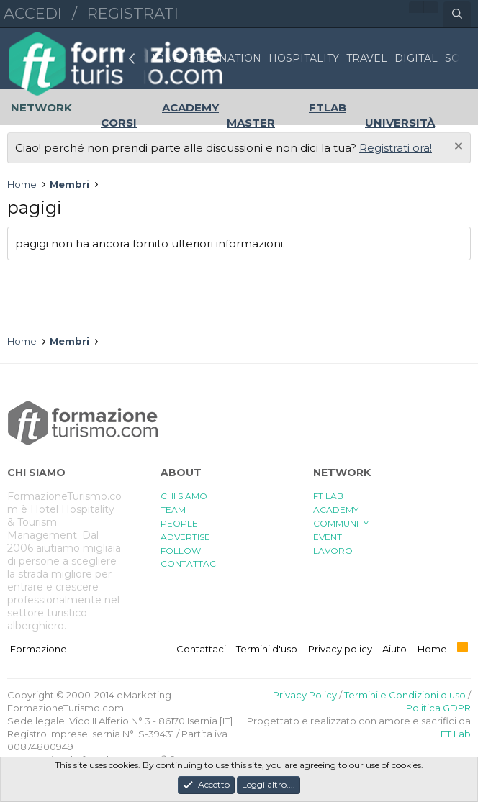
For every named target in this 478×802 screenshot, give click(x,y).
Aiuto (394, 649)
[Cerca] (457, 14)
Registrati (133, 13)
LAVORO (333, 550)
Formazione (38, 649)
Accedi (33, 13)
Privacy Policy (305, 695)
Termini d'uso (266, 649)
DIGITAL (416, 58)
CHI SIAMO (184, 496)
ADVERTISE (185, 537)
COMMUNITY (341, 523)
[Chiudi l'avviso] (457, 147)
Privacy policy (340, 649)
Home (432, 649)
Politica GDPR (438, 708)
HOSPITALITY (304, 58)
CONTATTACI (189, 563)
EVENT (327, 537)
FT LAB (328, 496)
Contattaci (201, 649)
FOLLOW (181, 550)
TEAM (173, 509)
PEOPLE (179, 523)
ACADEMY (335, 509)
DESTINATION (224, 58)
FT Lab (456, 733)
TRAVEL (366, 58)
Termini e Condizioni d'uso (405, 695)
